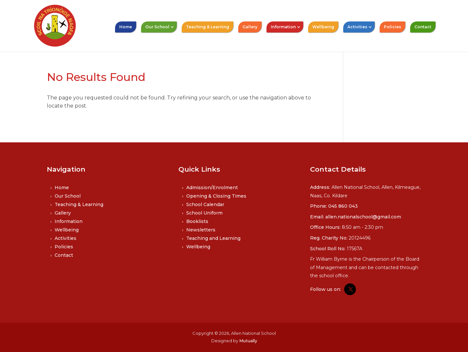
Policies (392, 26)
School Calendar (205, 204)
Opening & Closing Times (216, 196)
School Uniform (204, 213)
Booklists (197, 221)
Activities (357, 26)
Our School (157, 26)
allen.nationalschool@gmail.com (363, 217)
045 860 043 (343, 206)
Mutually (248, 340)
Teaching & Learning (207, 26)
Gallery (249, 26)
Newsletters (200, 230)
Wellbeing (323, 26)
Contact (422, 26)
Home (125, 26)
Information (283, 26)
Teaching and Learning (213, 238)
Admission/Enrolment (212, 187)
